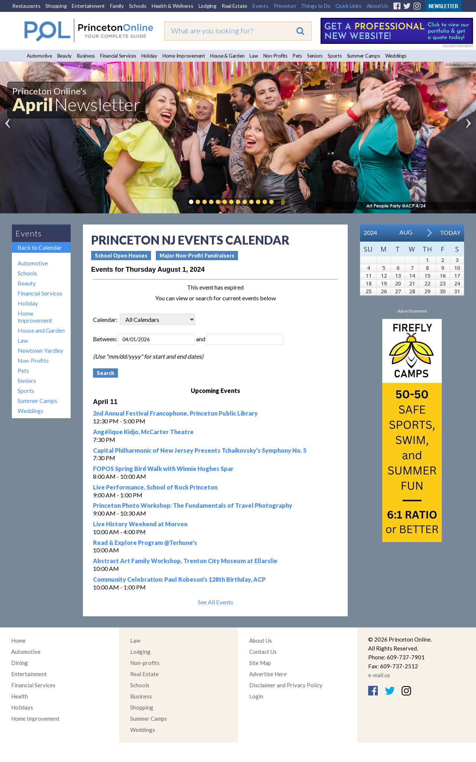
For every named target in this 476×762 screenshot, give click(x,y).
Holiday (149, 56)
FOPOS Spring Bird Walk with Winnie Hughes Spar (163, 468)
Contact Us (263, 651)
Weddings (395, 56)
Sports (335, 56)
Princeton (285, 6)
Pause (282, 201)
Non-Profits (275, 56)
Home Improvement (184, 56)
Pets (297, 56)
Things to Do (315, 6)
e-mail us (379, 675)
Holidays (22, 707)
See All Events (215, 602)
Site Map (260, 662)
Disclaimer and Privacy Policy (285, 685)
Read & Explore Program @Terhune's (145, 542)
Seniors (314, 56)
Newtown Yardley (40, 350)
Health (19, 696)
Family (117, 6)
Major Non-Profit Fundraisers (197, 255)
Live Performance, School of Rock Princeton (155, 487)
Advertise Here (268, 674)
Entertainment (88, 6)
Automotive (39, 56)
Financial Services (118, 56)
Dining (19, 662)
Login (256, 696)
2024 (370, 232)
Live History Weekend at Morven (140, 523)
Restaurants (26, 6)
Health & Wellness (172, 6)
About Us (377, 6)
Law (254, 56)
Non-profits (145, 662)
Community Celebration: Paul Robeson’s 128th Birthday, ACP (179, 579)
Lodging (207, 6)
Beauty (64, 56)
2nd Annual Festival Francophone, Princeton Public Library (175, 413)
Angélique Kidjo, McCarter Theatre (143, 431)
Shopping (56, 6)
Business (86, 56)
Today (450, 232)
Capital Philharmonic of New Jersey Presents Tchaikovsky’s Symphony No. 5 (199, 450)
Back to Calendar (39, 247)
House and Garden (41, 330)
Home (18, 640)
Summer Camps (363, 56)
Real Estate (234, 6)
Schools (138, 6)
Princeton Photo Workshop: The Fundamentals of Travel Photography (192, 505)
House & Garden (227, 56)
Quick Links (348, 6)
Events (260, 6)
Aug (405, 232)
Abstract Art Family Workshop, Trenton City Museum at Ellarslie (185, 560)
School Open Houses (121, 255)
